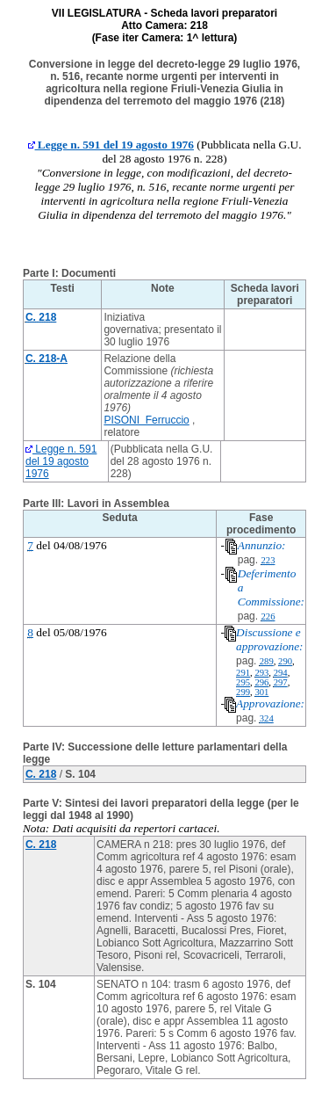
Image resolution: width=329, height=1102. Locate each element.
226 (268, 616)
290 (285, 661)
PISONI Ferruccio (146, 420)
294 (281, 673)
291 (243, 673)
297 (281, 682)
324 (267, 718)
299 (243, 692)
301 (261, 692)
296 (261, 682)
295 (243, 682)
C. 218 (40, 774)
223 (268, 560)
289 (267, 661)
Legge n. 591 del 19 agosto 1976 (111, 144)
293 (261, 673)
